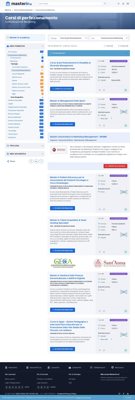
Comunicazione (26, 57)
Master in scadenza (20, 37)
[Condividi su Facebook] (31, 161)
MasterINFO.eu (35, 367)
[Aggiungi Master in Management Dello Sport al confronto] (104, 125)
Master (27, 80)
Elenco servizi (10, 379)
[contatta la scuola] (88, 263)
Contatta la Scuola (62, 89)
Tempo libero (25, 134)
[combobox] (70, 4)
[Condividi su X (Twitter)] (41, 161)
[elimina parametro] (42, 55)
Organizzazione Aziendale (25, 107)
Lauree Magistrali (27, 74)
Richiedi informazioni (62, 124)
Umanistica (25, 137)
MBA (27, 94)
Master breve (27, 77)
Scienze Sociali (25, 127)
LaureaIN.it (55, 367)
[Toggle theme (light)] (118, 3)
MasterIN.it (13, 367)
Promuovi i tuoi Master (45, 379)
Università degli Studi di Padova (62, 333)
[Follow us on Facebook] (124, 394)
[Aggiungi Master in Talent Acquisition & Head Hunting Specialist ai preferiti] (99, 252)
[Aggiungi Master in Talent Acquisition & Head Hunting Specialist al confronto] (104, 252)
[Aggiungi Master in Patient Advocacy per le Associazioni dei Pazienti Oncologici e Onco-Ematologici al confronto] (104, 209)
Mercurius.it (119, 367)
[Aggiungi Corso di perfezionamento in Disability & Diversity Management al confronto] (104, 90)
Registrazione (15, 383)
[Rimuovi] (86, 38)
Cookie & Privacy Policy (66, 394)
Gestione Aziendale (25, 100)
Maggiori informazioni (83, 397)
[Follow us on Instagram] (119, 394)
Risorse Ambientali (25, 117)
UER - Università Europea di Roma (62, 69)
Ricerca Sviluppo (25, 114)
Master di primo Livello (27, 84)
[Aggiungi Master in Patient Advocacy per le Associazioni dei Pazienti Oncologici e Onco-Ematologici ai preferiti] (99, 209)
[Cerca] (105, 3)
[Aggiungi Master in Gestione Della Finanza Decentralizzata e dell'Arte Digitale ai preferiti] (99, 311)
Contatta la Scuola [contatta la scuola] (115, 166)
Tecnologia (25, 130)
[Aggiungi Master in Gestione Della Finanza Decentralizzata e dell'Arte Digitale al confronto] (104, 311)
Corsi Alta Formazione (27, 67)
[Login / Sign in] (123, 3)
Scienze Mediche (25, 124)
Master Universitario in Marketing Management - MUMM (78, 136)
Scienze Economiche (25, 120)
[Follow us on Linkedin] (128, 394)
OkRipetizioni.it (99, 367)
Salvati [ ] (108, 46)
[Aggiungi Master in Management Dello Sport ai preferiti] (99, 125)
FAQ (70, 383)
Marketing (26, 61)
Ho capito (128, 397)
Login (7, 383)
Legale (25, 103)
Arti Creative (25, 52)
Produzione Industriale (25, 110)
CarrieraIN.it (76, 367)
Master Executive (27, 90)
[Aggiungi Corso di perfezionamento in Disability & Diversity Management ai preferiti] (99, 90)
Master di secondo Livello (27, 87)
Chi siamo (72, 379)
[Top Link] (128, 3)
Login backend (42, 383)
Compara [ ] (123, 46)
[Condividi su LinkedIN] (36, 161)
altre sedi (104, 118)
